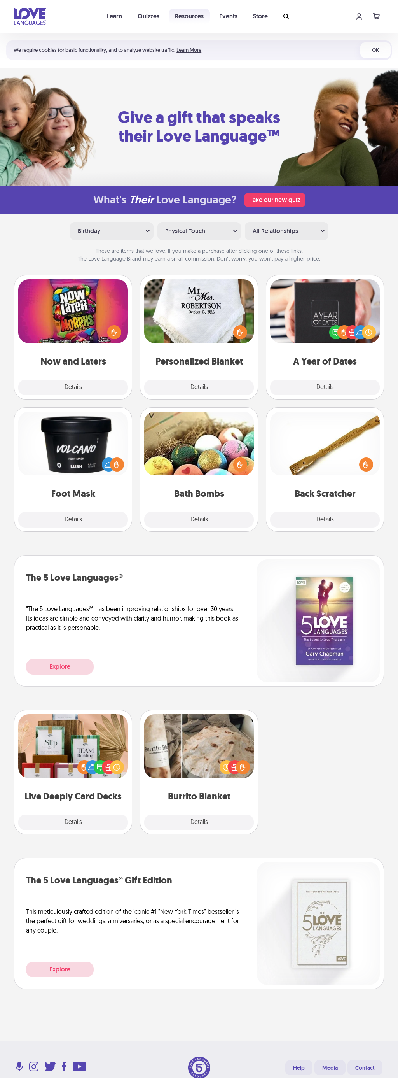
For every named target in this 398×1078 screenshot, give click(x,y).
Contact (365, 1067)
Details (73, 387)
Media (330, 1067)
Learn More (188, 50)
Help (299, 1067)
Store (260, 16)
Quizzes (148, 16)
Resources (189, 16)
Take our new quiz (275, 200)
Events (228, 16)
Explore (59, 667)
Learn (114, 16)
